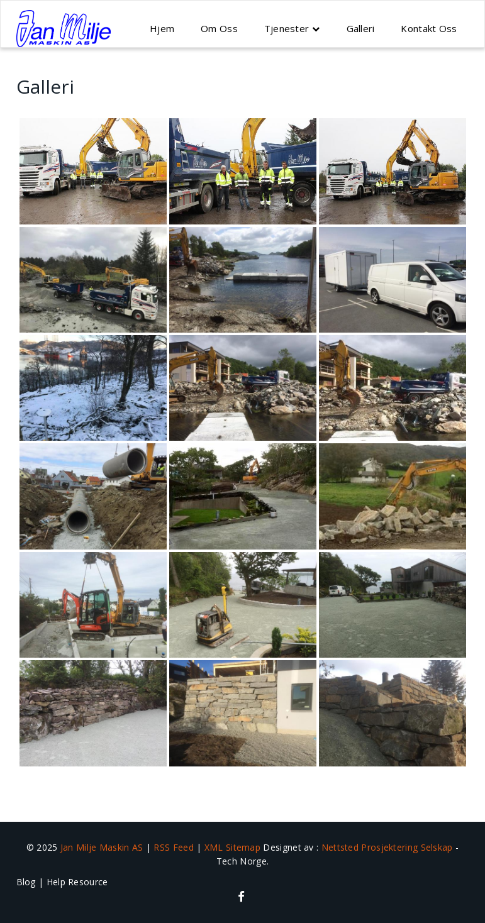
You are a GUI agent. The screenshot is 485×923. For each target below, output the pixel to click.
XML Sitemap (234, 847)
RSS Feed (174, 847)
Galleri (361, 28)
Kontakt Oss (429, 28)
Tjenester (286, 28)
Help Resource (77, 882)
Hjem (162, 28)
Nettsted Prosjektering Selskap (388, 847)
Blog (26, 882)
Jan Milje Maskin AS (101, 847)
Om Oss (219, 28)
